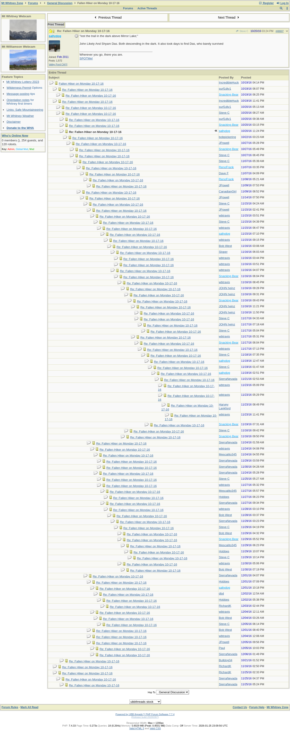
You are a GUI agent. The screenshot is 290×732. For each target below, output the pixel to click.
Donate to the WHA (20, 128)
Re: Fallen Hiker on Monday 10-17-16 (87, 89)
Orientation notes (18, 100)
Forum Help (256, 707)
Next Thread (229, 17)
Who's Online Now (15, 135)
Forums (33, 3)
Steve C (242, 31)
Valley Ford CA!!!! (58, 64)
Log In (282, 3)
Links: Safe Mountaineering (25, 109)
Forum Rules (10, 707)
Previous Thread (108, 17)
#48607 (280, 31)
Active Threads (147, 8)
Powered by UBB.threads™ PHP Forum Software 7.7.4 (145, 714)
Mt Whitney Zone (12, 3)
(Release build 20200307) (145, 717)
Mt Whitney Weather (20, 116)
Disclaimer (14, 121)
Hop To (151, 692)
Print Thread (56, 24)
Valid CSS (155, 728)
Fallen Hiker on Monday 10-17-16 (81, 83)
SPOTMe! (86, 58)
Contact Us (240, 707)
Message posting (18, 94)
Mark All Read (29, 707)
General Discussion (59, 3)
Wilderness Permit (19, 87)
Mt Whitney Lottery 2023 (22, 82)
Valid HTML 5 (136, 728)
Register (266, 3)
